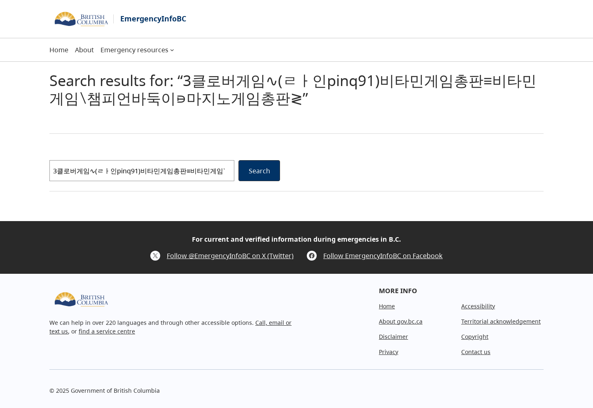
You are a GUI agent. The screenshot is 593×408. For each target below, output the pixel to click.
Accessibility (478, 306)
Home (387, 306)
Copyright (474, 336)
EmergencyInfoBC (153, 18)
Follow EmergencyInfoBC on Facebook (383, 255)
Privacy (388, 352)
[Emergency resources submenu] (172, 50)
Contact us (475, 352)
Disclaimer (393, 336)
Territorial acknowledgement (501, 321)
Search (259, 170)
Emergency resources (134, 49)
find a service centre (107, 331)
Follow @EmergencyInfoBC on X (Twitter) (230, 255)
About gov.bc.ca (401, 321)
